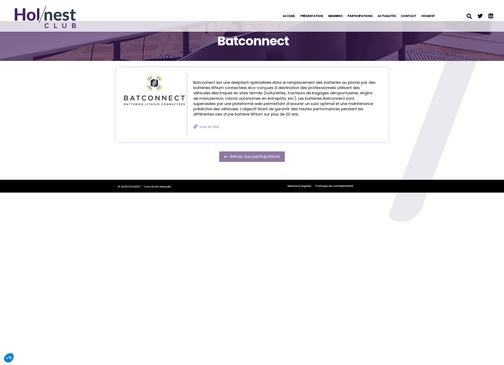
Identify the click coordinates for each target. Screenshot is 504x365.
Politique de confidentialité (334, 197)
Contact (408, 16)
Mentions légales (299, 197)
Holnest (428, 16)
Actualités (387, 16)
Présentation (311, 16)
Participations (360, 16)
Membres (335, 16)
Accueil (289, 16)
